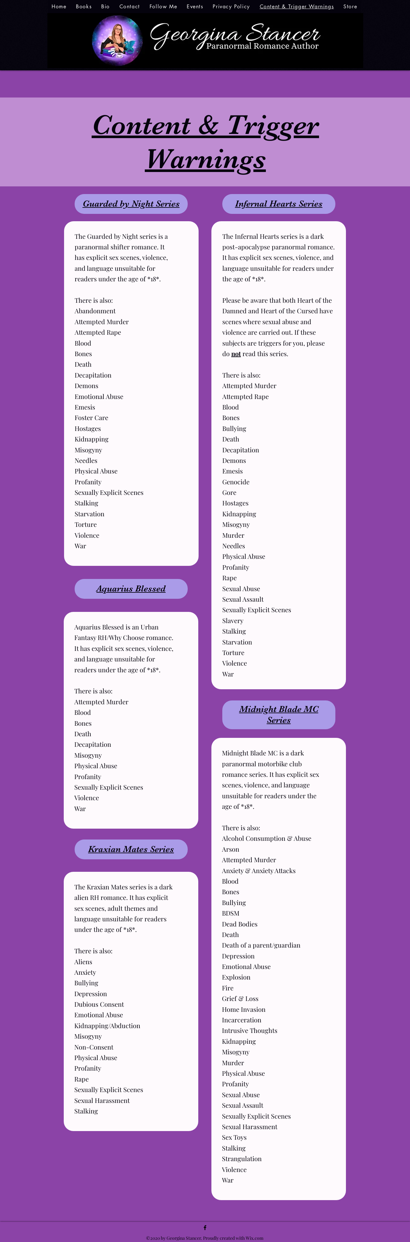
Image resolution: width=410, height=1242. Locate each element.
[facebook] (205, 1227)
